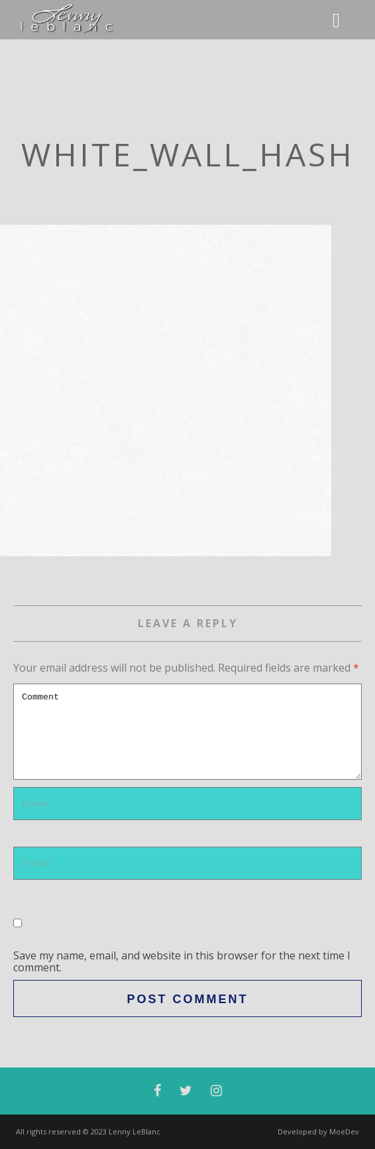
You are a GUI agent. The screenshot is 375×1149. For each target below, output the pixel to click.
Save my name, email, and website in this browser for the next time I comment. (181, 961)
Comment (187, 732)
